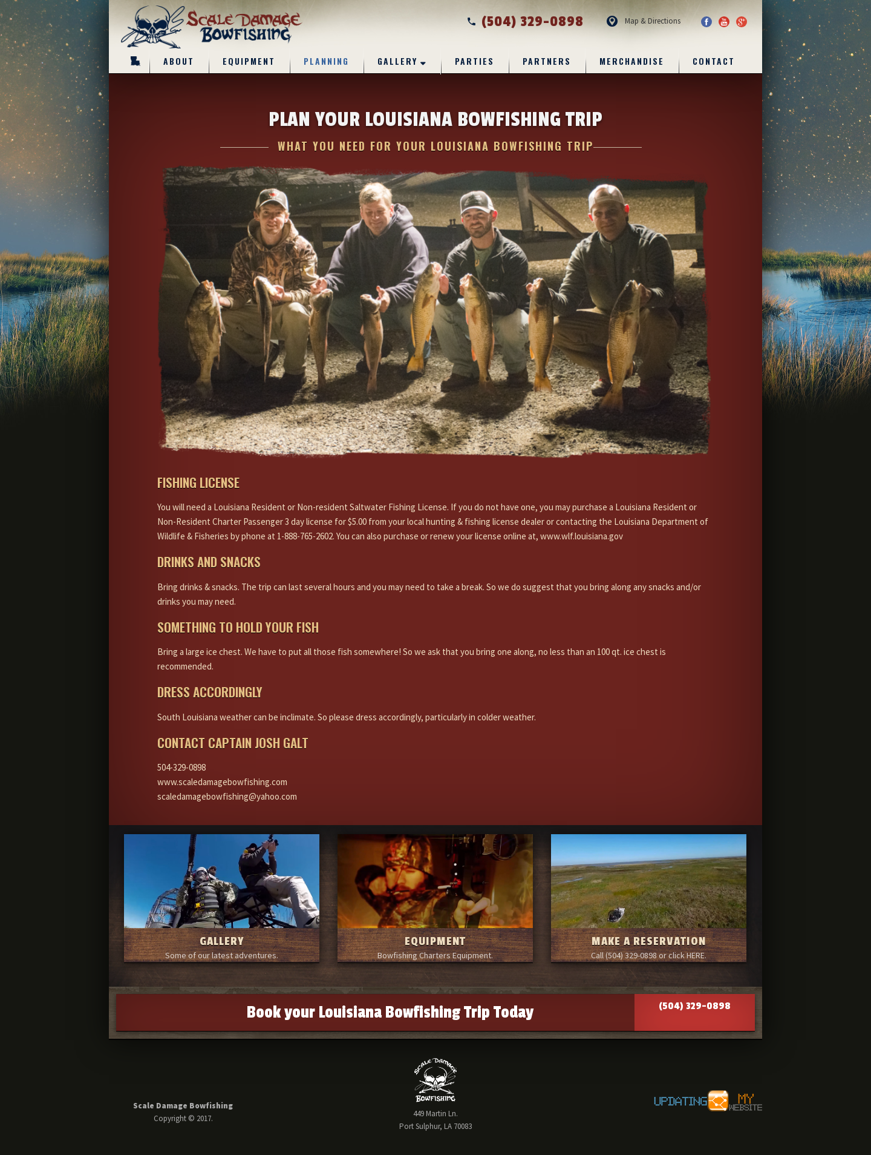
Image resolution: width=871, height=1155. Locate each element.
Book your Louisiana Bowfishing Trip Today (501, 1012)
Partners (547, 60)
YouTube (724, 21)
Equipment (249, 60)
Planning (326, 60)
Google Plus (741, 21)
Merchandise (631, 60)
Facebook (706, 21)
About (178, 60)
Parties (474, 60)
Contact (714, 60)
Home (135, 60)
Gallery (397, 60)
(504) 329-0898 (525, 22)
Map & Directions (652, 21)
